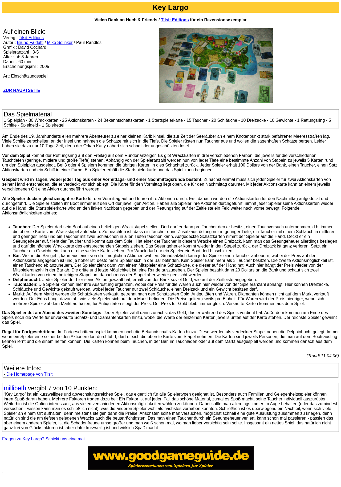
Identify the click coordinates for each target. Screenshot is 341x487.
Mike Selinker (60, 42)
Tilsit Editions (175, 20)
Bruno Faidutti (30, 42)
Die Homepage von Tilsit (29, 374)
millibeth (15, 388)
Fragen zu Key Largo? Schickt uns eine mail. (44, 439)
